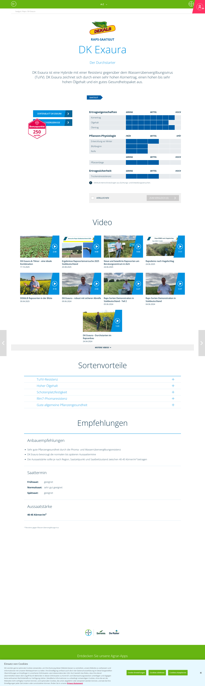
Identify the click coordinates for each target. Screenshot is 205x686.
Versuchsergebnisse (49, 122)
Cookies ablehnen (157, 672)
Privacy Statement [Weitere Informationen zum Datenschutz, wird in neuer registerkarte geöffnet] (75, 683)
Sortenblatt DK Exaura (49, 113)
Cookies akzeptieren (178, 672)
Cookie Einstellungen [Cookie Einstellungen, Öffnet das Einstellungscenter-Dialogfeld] (136, 672)
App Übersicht (103, 646)
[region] (102, 673)
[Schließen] (201, 673)
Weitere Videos (102, 347)
